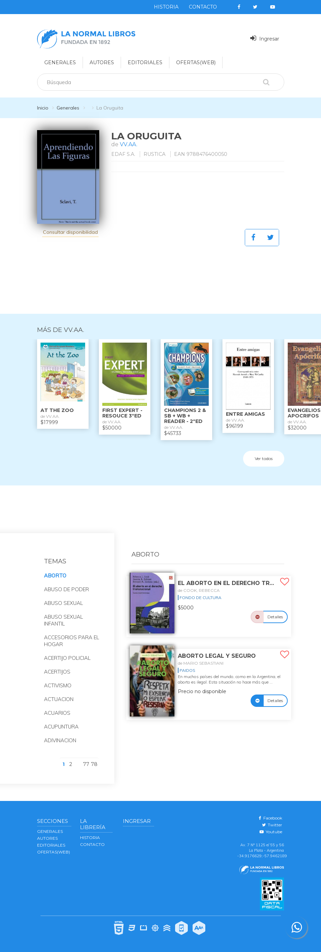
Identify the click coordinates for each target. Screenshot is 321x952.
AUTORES (47, 838)
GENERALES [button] (60, 62)
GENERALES (50, 831)
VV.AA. (128, 144)
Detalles (275, 616)
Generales (68, 108)
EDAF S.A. (123, 154)
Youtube (271, 831)
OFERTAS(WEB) (196, 62)
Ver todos (264, 458)
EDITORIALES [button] (145, 62)
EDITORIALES (51, 845)
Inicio (42, 108)
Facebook (270, 818)
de (199, 590)
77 (86, 764)
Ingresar (264, 38)
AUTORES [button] (102, 62)
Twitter (272, 824)
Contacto (203, 7)
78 (94, 764)
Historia (166, 7)
